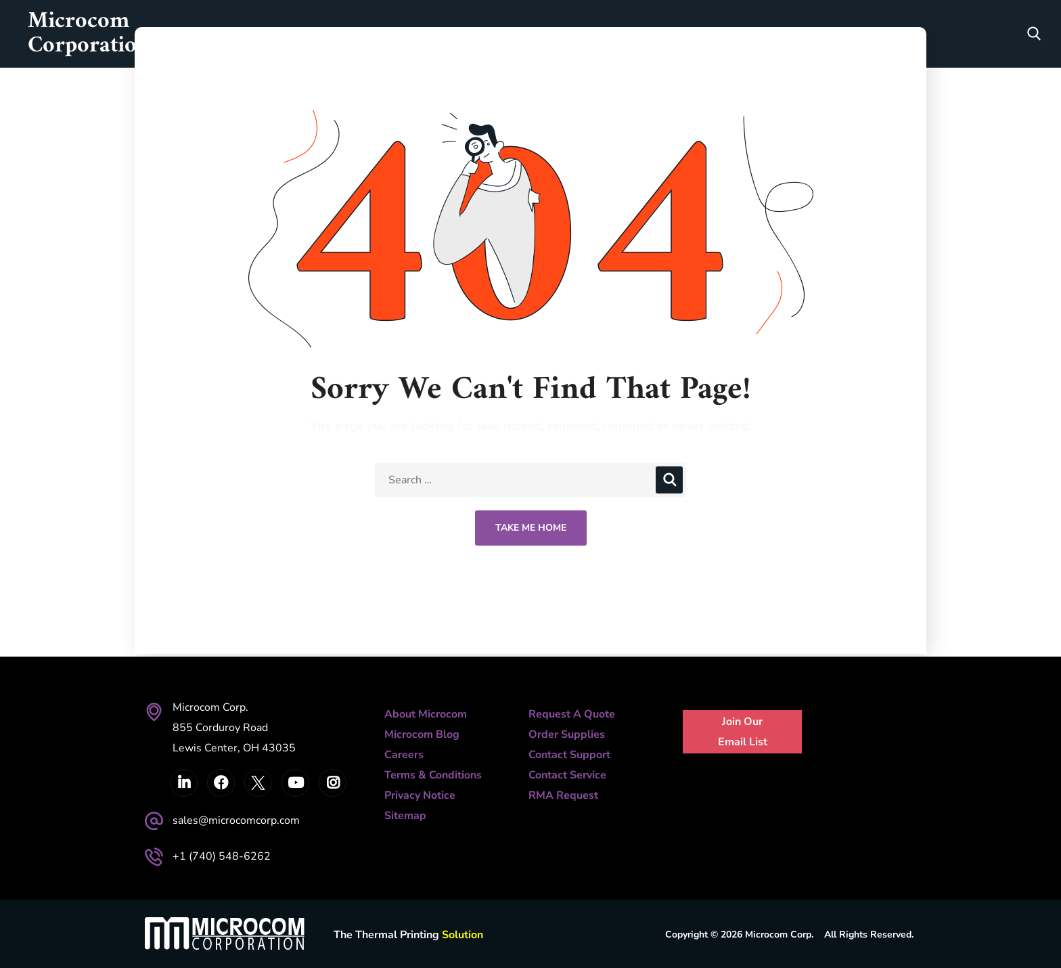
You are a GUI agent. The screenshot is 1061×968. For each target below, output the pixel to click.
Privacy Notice (419, 795)
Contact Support (569, 754)
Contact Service (567, 775)
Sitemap (405, 815)
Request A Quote (571, 714)
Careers (404, 754)
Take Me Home (530, 527)
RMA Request (563, 795)
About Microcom (425, 714)
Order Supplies (566, 734)
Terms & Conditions (433, 775)
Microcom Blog (421, 734)
